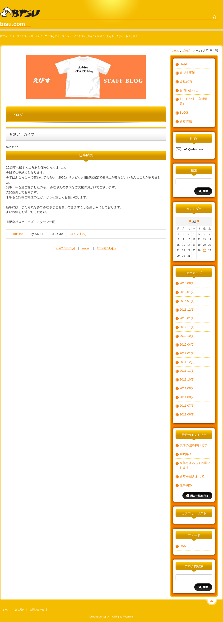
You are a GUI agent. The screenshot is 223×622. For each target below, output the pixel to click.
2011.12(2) (187, 362)
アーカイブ (194, 273)
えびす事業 (187, 72)
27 (204, 250)
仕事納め (186, 485)
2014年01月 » (106, 248)
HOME (184, 64)
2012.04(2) (187, 344)
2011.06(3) (187, 414)
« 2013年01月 (65, 248)
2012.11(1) (187, 327)
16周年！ (186, 454)
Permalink (16, 234)
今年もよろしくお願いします (195, 465)
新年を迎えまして (192, 476)
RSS (183, 546)
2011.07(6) (187, 405)
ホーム (175, 50)
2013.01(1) (187, 318)
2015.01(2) (187, 292)
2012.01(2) (187, 353)
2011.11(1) (187, 370)
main (85, 248)
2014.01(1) (187, 301)
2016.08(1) (187, 283)
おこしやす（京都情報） (193, 101)
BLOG (184, 112)
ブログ (186, 50)
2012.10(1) (187, 336)
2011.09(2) (187, 388)
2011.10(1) (187, 379)
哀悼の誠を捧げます (193, 445)
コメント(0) (78, 234)
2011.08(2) (187, 397)
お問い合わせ (189, 90)
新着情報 (186, 121)
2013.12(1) (187, 309)
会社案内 (186, 81)
